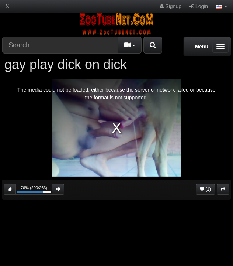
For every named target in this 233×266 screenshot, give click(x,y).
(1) (205, 189)
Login (198, 6)
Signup (170, 6)
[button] (221, 6)
